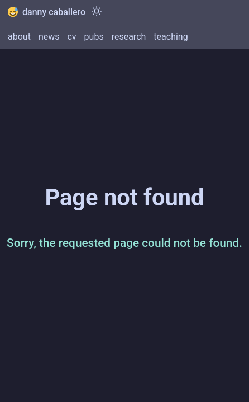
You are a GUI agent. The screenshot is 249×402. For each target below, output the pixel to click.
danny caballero (46, 12)
